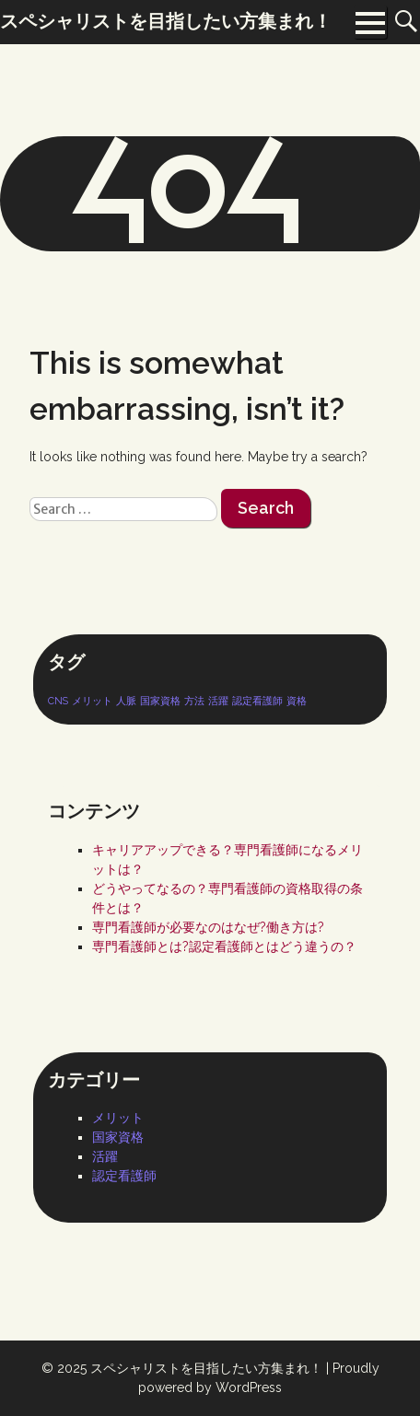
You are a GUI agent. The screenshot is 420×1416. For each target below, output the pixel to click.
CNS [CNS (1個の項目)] (58, 700)
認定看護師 (124, 1175)
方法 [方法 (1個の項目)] (194, 700)
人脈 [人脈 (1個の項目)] (126, 700)
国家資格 (118, 1137)
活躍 (105, 1156)
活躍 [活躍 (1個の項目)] (218, 700)
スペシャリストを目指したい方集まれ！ (206, 1368)
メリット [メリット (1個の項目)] (92, 700)
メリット (118, 1117)
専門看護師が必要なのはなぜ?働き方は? (208, 927)
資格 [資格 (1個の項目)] (296, 700)
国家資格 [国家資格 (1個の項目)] (160, 700)
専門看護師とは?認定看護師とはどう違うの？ (224, 946)
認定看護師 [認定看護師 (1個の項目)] (257, 700)
